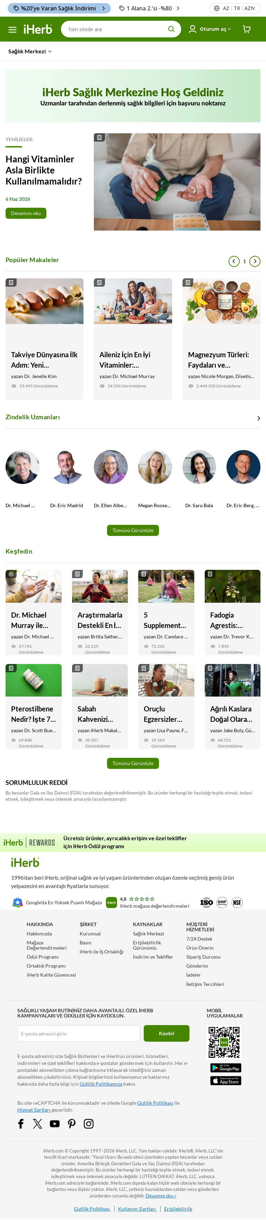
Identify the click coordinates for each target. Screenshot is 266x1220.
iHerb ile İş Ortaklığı (102, 951)
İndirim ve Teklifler (153, 957)
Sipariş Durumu (203, 957)
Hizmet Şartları (34, 1110)
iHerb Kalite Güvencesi (51, 975)
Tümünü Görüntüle (133, 530)
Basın (85, 942)
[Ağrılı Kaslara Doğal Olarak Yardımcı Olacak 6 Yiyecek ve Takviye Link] (233, 707)
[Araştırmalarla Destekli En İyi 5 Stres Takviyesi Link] (100, 612)
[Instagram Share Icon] (93, 1123)
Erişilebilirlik (178, 1209)
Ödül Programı (43, 957)
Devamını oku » (161, 1196)
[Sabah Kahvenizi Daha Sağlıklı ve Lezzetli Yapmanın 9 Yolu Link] (100, 707)
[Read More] (133, 182)
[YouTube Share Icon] (59, 1123)
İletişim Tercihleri (205, 984)
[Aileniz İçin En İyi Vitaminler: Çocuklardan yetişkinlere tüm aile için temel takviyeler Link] (133, 339)
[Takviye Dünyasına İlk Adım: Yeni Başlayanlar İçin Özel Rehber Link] (44, 339)
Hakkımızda (39, 933)
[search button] (171, 29)
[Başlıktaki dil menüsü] (238, 8)
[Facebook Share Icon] (25, 1123)
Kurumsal (90, 933)
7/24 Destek (199, 939)
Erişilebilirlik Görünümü (147, 945)
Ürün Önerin (200, 948)
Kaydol (166, 1033)
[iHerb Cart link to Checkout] (247, 29)
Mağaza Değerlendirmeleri (47, 945)
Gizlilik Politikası (155, 1103)
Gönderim (197, 966)
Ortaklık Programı (46, 966)
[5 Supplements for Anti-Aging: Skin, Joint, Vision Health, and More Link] (166, 612)
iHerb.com (53, 1151)
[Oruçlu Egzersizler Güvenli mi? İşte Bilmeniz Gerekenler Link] (166, 707)
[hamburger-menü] (12, 30)
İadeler (193, 975)
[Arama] (121, 29)
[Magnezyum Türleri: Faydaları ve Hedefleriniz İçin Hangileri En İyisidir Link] (221, 339)
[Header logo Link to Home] (38, 29)
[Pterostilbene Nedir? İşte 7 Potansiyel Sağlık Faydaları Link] (34, 707)
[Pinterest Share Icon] (76, 1123)
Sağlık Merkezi (148, 933)
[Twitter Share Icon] (42, 1123)
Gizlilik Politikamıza (101, 1084)
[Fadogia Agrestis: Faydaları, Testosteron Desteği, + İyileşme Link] (233, 612)
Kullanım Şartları (137, 1209)
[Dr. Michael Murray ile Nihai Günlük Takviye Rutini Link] (34, 612)
